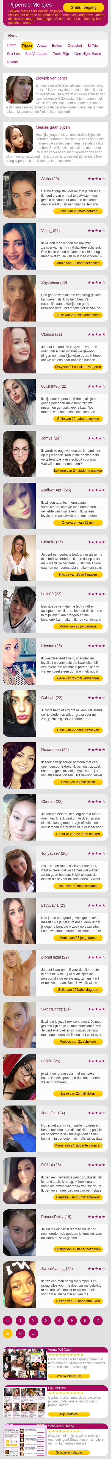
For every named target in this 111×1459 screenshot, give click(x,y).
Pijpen (27, 45)
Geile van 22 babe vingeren (78, 990)
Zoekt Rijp (61, 54)
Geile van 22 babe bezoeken (78, 419)
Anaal (41, 45)
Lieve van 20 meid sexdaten (77, 886)
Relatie (12, 62)
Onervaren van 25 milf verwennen (78, 523)
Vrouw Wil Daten (69, 1376)
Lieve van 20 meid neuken (78, 211)
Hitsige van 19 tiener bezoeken (78, 1249)
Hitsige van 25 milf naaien (78, 574)
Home (11, 45)
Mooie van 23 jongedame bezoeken (78, 626)
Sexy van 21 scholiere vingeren (78, 367)
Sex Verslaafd (36, 54)
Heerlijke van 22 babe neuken (78, 834)
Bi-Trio (92, 45)
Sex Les (13, 54)
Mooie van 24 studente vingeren (78, 1145)
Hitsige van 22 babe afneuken (78, 1301)
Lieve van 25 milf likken (78, 782)
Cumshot (75, 45)
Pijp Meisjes (69, 1414)
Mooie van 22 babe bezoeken (77, 263)
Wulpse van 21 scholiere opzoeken (78, 1042)
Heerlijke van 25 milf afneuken (78, 1197)
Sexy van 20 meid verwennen (77, 315)
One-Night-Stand (87, 54)
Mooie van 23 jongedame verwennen (78, 938)
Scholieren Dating (69, 1452)
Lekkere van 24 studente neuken (78, 471)
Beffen (57, 45)
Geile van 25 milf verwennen (78, 678)
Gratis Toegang (84, 7)
